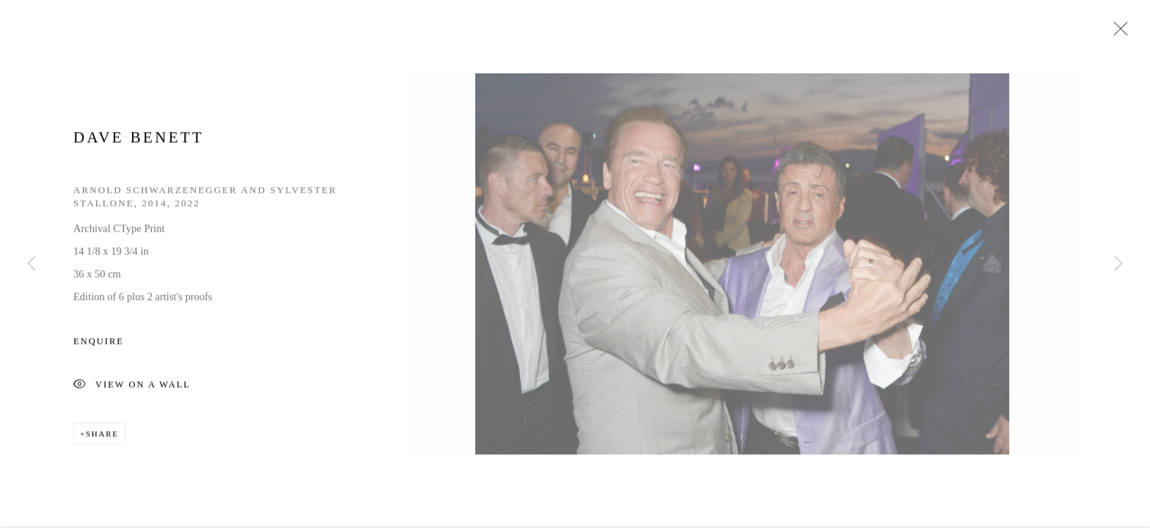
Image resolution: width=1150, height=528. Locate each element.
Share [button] (102, 435)
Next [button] (1118, 264)
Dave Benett (138, 139)
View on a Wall (132, 387)
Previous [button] (31, 264)
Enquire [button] (98, 343)
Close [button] (1117, 33)
